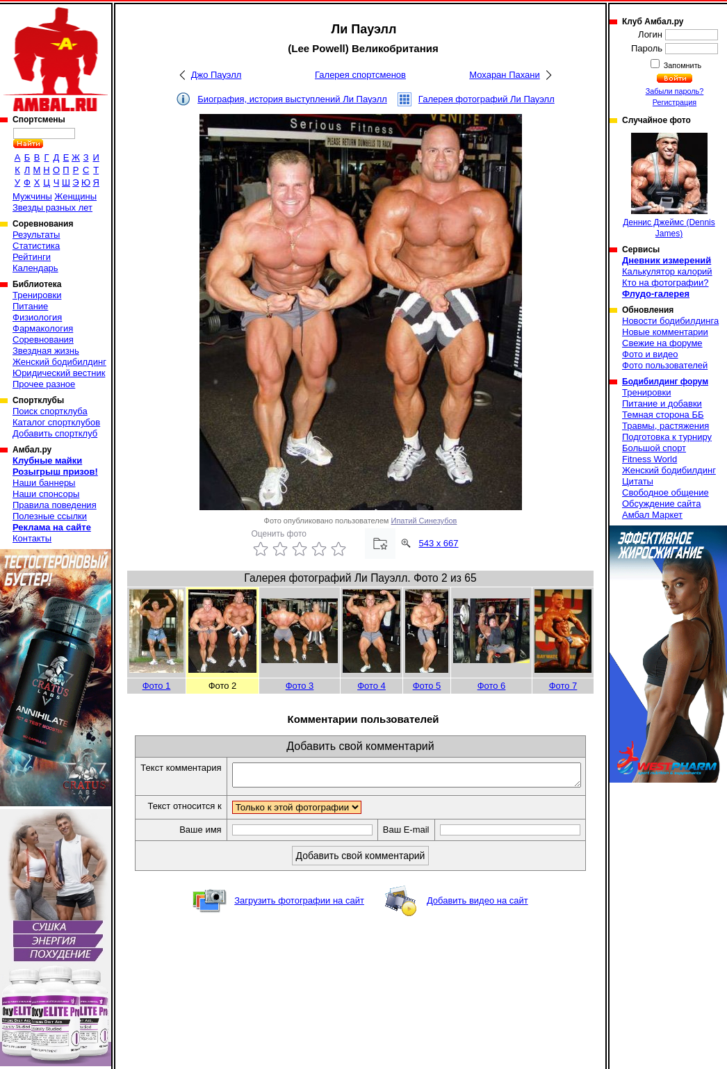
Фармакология (43, 328)
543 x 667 (438, 543)
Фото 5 (427, 685)
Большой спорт (654, 448)
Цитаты (637, 481)
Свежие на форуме (662, 343)
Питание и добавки (662, 403)
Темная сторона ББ (663, 414)
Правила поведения (55, 505)
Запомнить (682, 65)
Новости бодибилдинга (670, 321)
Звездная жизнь (46, 350)
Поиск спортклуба (50, 411)
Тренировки (37, 295)
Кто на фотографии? (665, 282)
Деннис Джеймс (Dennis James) (669, 185)
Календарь (35, 268)
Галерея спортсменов (360, 75)
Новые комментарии (665, 332)
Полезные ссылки (50, 516)
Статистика (36, 245)
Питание (30, 306)
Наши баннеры (44, 483)
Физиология (37, 317)
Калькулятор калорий (667, 271)
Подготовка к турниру (667, 437)
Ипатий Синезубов (424, 520)
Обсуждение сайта (661, 503)
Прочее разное (44, 384)
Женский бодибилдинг (59, 362)
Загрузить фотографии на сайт (299, 916)
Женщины (75, 196)
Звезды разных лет (52, 207)
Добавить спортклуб (55, 433)
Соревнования (43, 339)
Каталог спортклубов (56, 422)
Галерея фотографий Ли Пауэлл (486, 99)
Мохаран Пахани (504, 75)
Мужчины (32, 196)
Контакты (32, 538)
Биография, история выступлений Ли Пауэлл (292, 99)
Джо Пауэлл (216, 75)
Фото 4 (371, 685)
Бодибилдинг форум (665, 381)
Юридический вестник (59, 373)
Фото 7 (563, 685)
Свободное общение (665, 492)
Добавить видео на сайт (477, 916)
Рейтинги (32, 257)
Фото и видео (650, 354)
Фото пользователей (665, 365)
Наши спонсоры (46, 494)
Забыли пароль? (675, 91)
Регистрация (674, 102)
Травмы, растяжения (665, 426)
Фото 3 (300, 685)
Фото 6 (491, 685)
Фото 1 (156, 685)
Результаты (36, 234)
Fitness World (649, 459)
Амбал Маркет (652, 514)
